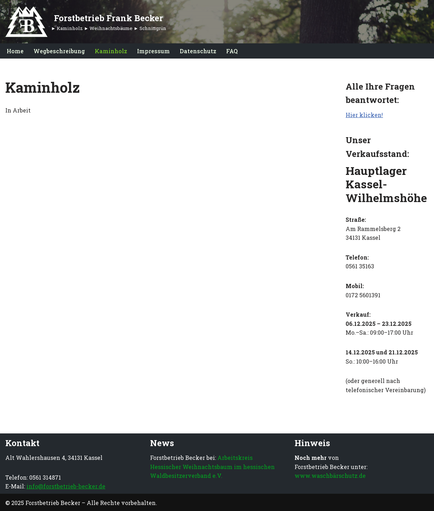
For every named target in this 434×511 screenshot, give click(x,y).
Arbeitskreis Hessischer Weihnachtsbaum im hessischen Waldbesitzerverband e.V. (212, 466)
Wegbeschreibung (59, 51)
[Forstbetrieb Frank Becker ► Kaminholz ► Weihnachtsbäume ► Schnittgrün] (85, 21)
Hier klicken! (364, 114)
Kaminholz (111, 51)
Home (15, 51)
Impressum (153, 51)
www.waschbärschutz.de (330, 475)
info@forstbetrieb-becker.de (65, 486)
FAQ (232, 51)
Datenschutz (198, 51)
